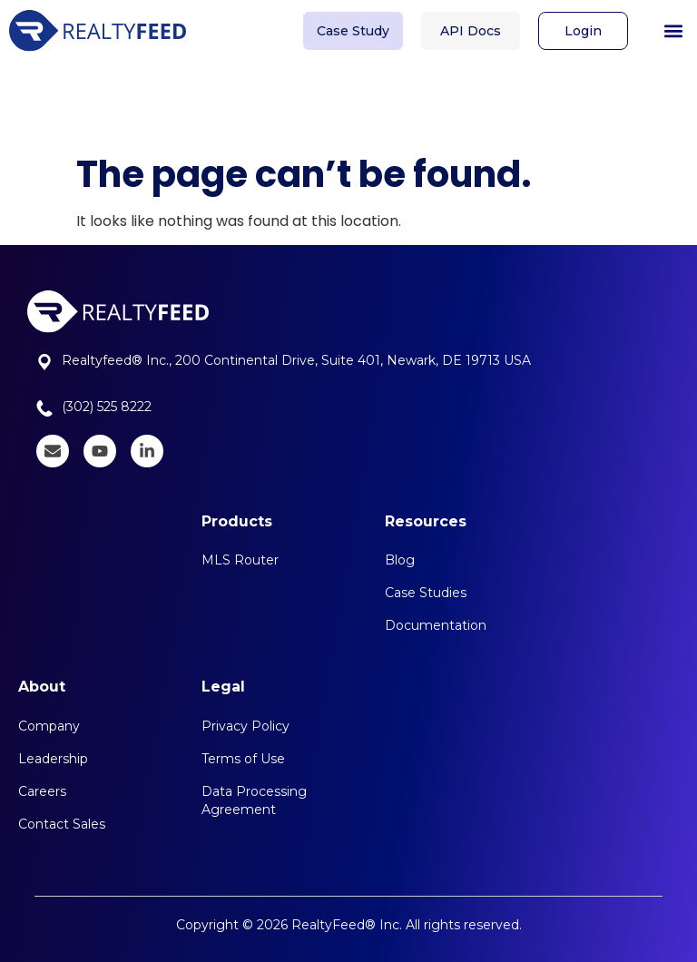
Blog (400, 560)
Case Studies (425, 592)
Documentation (435, 625)
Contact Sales (61, 824)
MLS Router (240, 560)
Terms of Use (243, 759)
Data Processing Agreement (254, 800)
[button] (673, 27)
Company (49, 726)
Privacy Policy (245, 726)
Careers (42, 791)
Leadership (53, 759)
